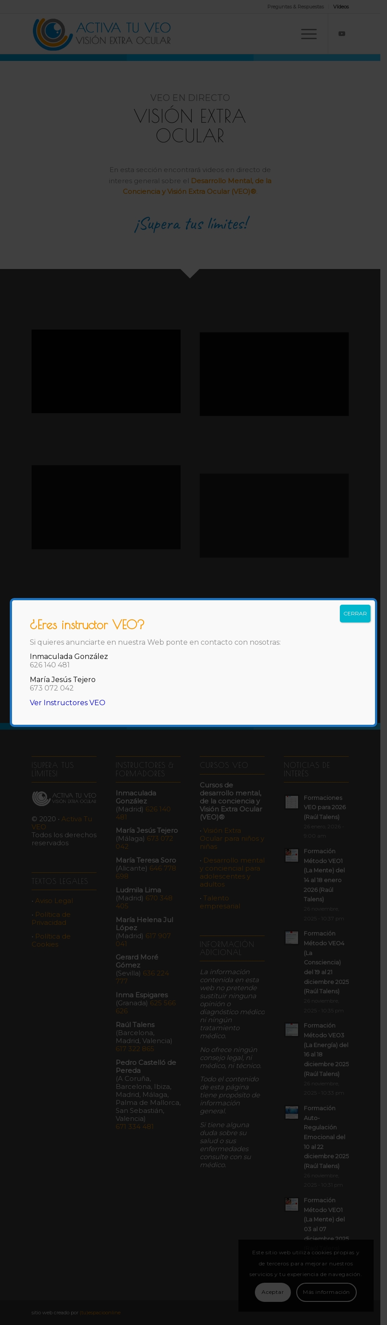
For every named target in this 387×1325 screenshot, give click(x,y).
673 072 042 (52, 688)
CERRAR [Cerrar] (355, 613)
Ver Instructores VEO (67, 703)
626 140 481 (50, 665)
